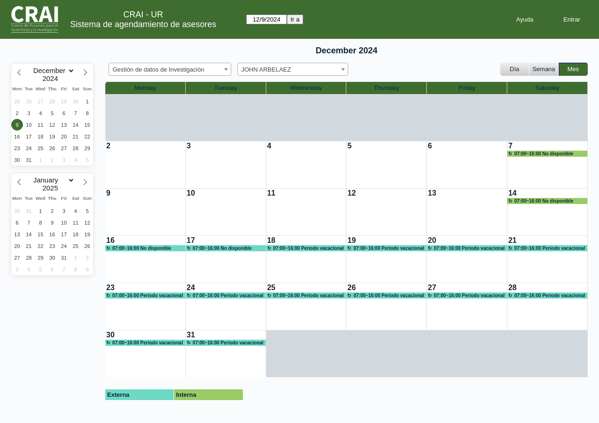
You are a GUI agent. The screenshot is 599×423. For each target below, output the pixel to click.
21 (512, 240)
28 (512, 288)
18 (271, 240)
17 (191, 240)
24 (191, 288)
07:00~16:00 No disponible (543, 153)
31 (191, 335)
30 (110, 335)
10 (191, 193)
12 (351, 193)
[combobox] (170, 69)
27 (432, 288)
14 (512, 193)
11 (271, 193)
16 (110, 240)
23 (110, 288)
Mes (573, 69)
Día (514, 69)
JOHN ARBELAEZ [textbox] (266, 69)
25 (271, 288)
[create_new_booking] (145, 164)
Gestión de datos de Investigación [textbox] (159, 69)
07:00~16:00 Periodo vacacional (308, 248)
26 (351, 288)
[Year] (52, 78)
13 (432, 193)
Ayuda (524, 19)
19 (351, 240)
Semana (544, 69)
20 (432, 240)
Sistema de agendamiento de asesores (143, 24)
